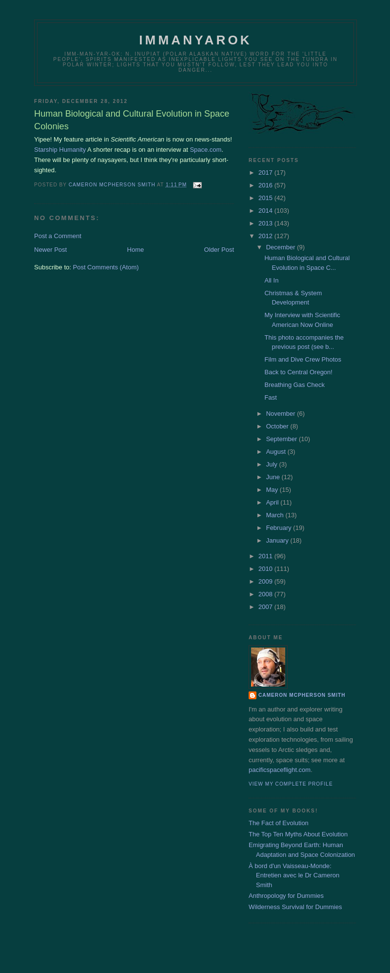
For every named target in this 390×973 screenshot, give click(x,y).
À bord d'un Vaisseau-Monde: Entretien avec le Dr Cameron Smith (294, 875)
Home (135, 249)
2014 (266, 210)
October (278, 426)
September (282, 439)
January (278, 540)
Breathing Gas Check (294, 384)
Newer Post (50, 249)
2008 (266, 594)
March (276, 515)
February (279, 527)
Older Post (219, 249)
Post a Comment (57, 236)
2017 (266, 172)
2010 (266, 568)
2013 (266, 223)
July (272, 464)
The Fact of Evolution (279, 823)
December (281, 247)
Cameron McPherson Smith (302, 695)
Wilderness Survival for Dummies (295, 907)
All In (271, 280)
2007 (266, 606)
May (273, 489)
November (281, 413)
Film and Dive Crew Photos (302, 359)
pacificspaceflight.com (280, 769)
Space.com (205, 149)
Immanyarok (195, 40)
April (273, 502)
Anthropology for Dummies (286, 895)
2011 (266, 556)
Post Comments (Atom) (106, 267)
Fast (270, 397)
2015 (266, 198)
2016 (266, 185)
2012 (266, 236)
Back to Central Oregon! (298, 372)
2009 (266, 581)
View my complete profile (291, 784)
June (274, 477)
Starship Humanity (60, 149)
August (277, 451)
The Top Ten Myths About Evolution (298, 834)
